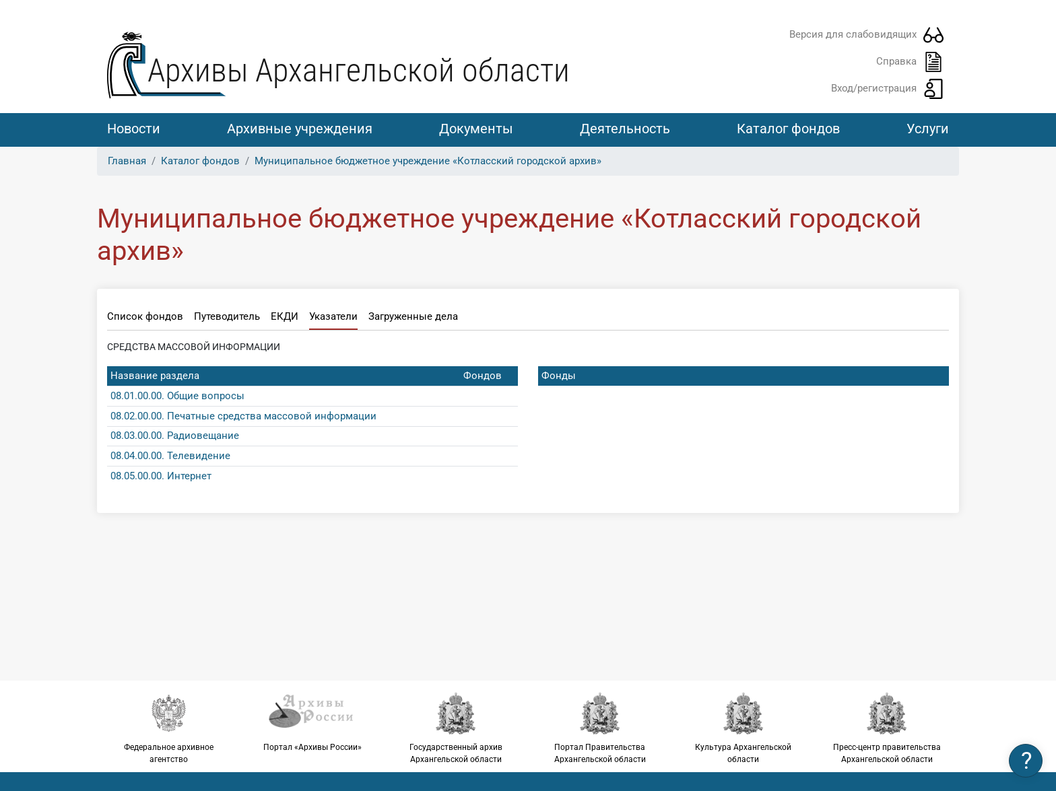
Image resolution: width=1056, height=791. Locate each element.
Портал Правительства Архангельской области (599, 727)
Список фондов (145, 316)
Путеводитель (227, 316)
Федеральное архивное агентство (168, 727)
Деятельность (625, 129)
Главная (127, 161)
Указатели (333, 316)
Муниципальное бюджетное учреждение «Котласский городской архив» (428, 161)
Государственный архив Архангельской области (456, 727)
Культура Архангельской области (743, 727)
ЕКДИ (284, 316)
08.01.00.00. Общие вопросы (177, 396)
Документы (476, 129)
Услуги (927, 129)
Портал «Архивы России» (312, 721)
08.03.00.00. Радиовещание (174, 435)
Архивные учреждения (299, 129)
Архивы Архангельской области (358, 70)
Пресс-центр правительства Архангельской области (887, 727)
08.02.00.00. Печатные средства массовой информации (243, 416)
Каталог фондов (788, 129)
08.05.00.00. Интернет (160, 476)
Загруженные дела (413, 316)
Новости (133, 129)
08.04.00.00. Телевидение (170, 456)
